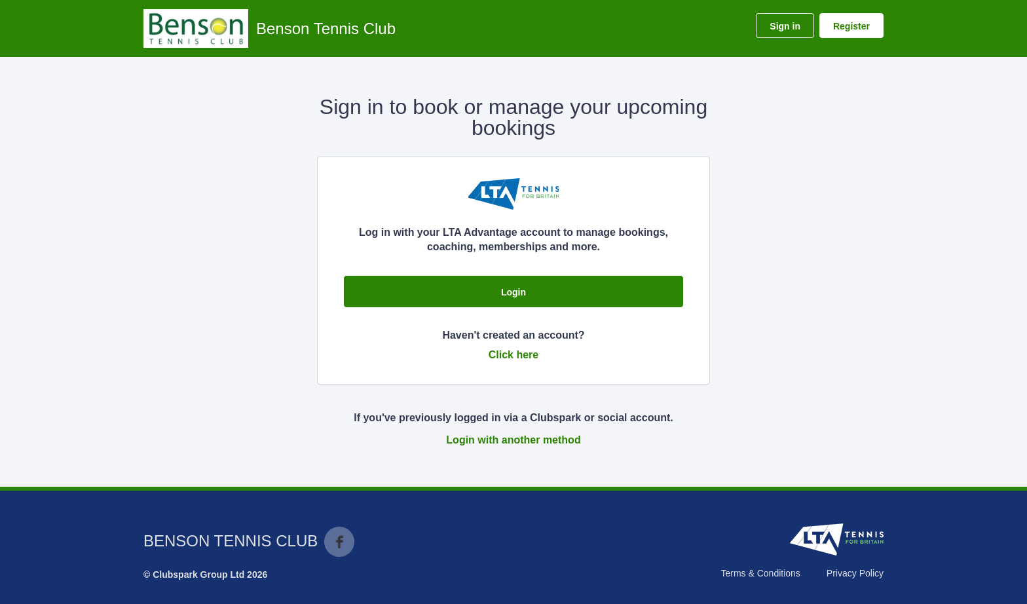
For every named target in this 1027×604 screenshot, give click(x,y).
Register (851, 26)
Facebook (339, 542)
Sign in (785, 26)
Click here (513, 354)
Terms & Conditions (760, 573)
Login (513, 292)
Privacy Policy (855, 573)
